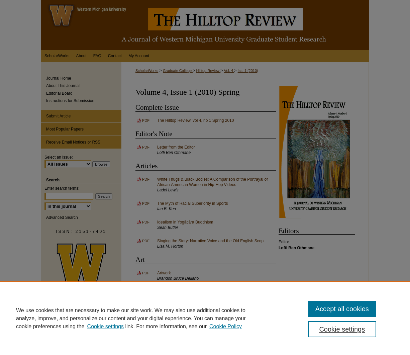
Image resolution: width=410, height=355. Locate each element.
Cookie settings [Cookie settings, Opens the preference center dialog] (342, 329)
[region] (205, 318)
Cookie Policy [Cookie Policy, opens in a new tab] (225, 326)
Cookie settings (105, 326)
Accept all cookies (342, 309)
